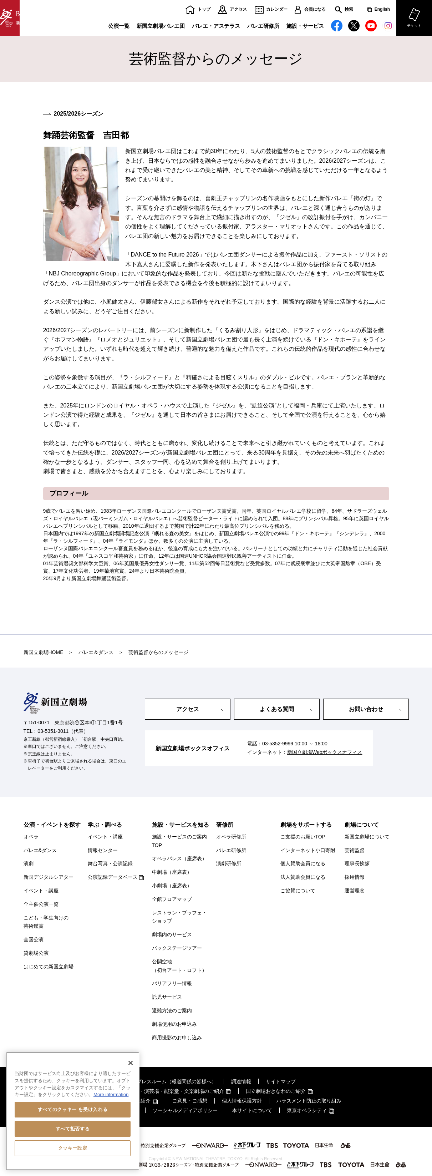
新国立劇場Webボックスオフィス (324, 752)
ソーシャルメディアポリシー (185, 1110)
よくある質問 (277, 709)
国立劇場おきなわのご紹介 (276, 1091)
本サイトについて (252, 1110)
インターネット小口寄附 (307, 850)
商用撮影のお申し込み (177, 1037)
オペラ (31, 837)
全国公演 (34, 939)
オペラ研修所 (231, 837)
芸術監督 (355, 850)
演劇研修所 (228, 863)
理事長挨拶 (357, 863)
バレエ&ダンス (40, 850)
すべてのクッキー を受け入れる (72, 1109)
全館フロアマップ (172, 899)
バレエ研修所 (263, 26)
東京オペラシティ (307, 1110)
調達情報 (241, 1081)
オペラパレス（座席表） (179, 858)
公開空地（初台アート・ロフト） (179, 966)
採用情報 (355, 877)
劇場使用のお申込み (174, 1024)
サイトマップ (281, 1081)
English (382, 9)
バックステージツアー (177, 948)
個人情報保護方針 (242, 1101)
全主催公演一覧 (41, 904)
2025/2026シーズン (79, 114)
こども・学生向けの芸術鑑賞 (46, 922)
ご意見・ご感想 (189, 1101)
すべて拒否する (73, 1128)
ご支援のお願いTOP (303, 837)
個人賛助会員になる (302, 863)
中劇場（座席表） (172, 872)
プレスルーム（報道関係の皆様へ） (177, 1081)
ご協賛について (297, 890)
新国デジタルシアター (48, 877)
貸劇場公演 (36, 953)
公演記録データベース (113, 877)
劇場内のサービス (172, 934)
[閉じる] (130, 1063)
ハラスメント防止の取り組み (308, 1101)
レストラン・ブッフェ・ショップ (179, 917)
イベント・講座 (41, 890)
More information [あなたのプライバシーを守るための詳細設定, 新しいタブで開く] (110, 1094)
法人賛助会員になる (302, 877)
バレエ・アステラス (216, 26)
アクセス (238, 9)
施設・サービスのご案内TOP (179, 841)
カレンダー (277, 9)
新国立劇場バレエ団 (161, 26)
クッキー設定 (72, 1148)
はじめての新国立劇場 (48, 966)
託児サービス (167, 997)
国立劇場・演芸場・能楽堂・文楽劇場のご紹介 (171, 1091)
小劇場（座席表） (172, 885)
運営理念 (355, 890)
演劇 (29, 863)
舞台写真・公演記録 (110, 863)
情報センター (103, 850)
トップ (204, 9)
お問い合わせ (366, 709)
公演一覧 (118, 26)
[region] (72, 1111)
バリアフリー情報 (172, 983)
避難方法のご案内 (172, 1010)
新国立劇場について (367, 837)
